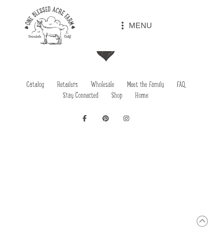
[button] (135, 25)
